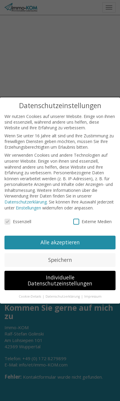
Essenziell (17, 221)
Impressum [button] (93, 296)
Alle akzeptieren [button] (60, 242)
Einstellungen (28, 208)
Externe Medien (92, 221)
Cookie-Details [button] (30, 296)
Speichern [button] (60, 259)
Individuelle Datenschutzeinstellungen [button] (60, 280)
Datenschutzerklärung (25, 202)
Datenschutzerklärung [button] (63, 296)
